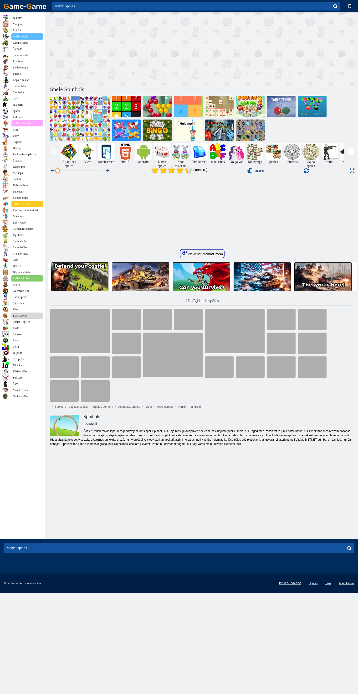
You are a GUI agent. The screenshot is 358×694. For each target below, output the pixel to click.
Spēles (59, 552)
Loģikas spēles (78, 552)
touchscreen (165, 552)
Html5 (182, 552)
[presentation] (53, 151)
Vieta (148, 552)
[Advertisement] (126, 48)
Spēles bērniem (102, 552)
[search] (335, 6)
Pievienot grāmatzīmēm (202, 399)
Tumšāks (255, 170)
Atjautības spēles (129, 552)
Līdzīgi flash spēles (202, 446)
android (195, 552)
